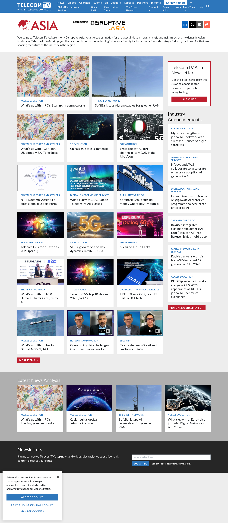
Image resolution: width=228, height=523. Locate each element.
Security (125, 340)
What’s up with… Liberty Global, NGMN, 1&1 (37, 347)
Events (97, 2)
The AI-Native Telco (132, 195)
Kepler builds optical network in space (84, 421)
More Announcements (187, 307)
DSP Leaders (113, 2)
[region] (32, 495)
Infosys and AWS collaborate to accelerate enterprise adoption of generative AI (188, 170)
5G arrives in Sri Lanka (135, 247)
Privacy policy (184, 463)
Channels (84, 2)
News (60, 2)
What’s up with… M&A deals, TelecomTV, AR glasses (89, 201)
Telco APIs (166, 9)
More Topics (189, 8)
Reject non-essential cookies (32, 505)
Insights (156, 2)
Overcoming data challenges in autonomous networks (89, 347)
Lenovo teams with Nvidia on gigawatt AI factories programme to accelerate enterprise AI (189, 201)
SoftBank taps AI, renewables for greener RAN (127, 105)
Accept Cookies (32, 497)
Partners (142, 2)
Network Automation (84, 340)
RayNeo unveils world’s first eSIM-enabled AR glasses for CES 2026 (187, 260)
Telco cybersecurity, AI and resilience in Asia (138, 347)
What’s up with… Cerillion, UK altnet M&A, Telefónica (39, 150)
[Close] (57, 477)
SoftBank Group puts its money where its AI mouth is (139, 201)
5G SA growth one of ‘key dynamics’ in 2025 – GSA (87, 249)
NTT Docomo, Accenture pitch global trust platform (39, 201)
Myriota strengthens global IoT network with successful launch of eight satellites (188, 138)
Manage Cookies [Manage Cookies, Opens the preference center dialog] (32, 511)
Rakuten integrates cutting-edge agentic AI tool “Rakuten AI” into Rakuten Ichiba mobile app (189, 230)
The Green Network (131, 9)
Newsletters (175, 2)
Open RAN (94, 9)
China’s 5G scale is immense (89, 148)
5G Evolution (78, 144)
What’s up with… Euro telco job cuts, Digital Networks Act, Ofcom (186, 423)
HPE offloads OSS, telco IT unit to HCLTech (138, 296)
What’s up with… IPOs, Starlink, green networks (53, 105)
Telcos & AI (153, 9)
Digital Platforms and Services (68, 9)
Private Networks (32, 242)
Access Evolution (32, 100)
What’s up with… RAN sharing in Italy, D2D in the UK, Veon (137, 152)
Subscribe (189, 99)
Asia (178, 7)
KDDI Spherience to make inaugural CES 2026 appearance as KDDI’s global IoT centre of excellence (188, 289)
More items (28, 360)
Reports (129, 2)
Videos (71, 2)
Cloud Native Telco (111, 9)
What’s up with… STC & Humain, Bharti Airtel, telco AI (39, 298)
